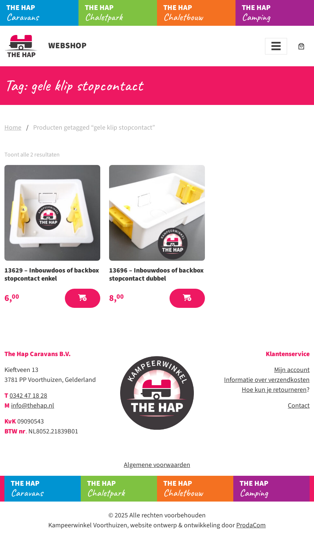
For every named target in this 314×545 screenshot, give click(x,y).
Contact (299, 405)
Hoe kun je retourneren (274, 389)
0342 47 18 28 (28, 395)
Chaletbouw (199, 13)
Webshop (45, 46)
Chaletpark (121, 13)
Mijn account (292, 370)
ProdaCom (251, 525)
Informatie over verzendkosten (267, 379)
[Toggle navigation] (276, 46)
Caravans (42, 13)
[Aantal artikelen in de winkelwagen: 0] (301, 46)
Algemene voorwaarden (157, 465)
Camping (278, 13)
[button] (82, 298)
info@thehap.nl (32, 405)
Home (12, 127)
